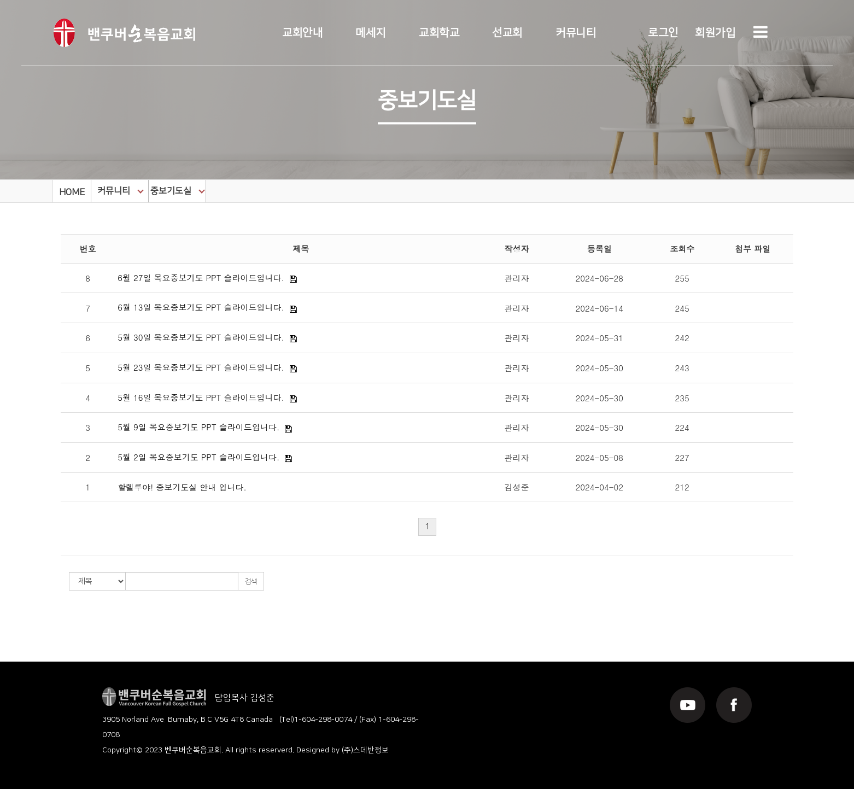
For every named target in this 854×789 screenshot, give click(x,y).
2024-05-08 (599, 457)
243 (682, 367)
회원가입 (715, 33)
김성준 (516, 487)
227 (682, 457)
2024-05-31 (599, 337)
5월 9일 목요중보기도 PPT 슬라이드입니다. (198, 427)
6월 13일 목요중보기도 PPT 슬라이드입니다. (201, 307)
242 (682, 337)
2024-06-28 (599, 278)
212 (682, 487)
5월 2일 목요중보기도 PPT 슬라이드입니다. (198, 457)
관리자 (516, 278)
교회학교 (439, 33)
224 (682, 427)
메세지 (370, 33)
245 (682, 308)
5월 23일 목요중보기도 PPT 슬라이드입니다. (201, 367)
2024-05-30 (599, 367)
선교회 (507, 33)
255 (682, 278)
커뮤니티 (575, 33)
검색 (251, 581)
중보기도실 (177, 191)
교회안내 (302, 33)
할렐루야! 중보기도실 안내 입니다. (182, 487)
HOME (72, 192)
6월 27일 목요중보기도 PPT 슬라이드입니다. (201, 277)
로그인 (663, 33)
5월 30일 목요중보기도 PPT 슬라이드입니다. (201, 337)
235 (682, 398)
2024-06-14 (599, 308)
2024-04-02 (599, 487)
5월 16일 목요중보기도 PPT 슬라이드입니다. (201, 397)
